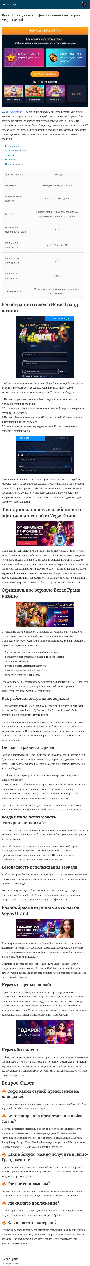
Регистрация (12, 146)
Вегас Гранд (9, 4)
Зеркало (9, 155)
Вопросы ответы (14, 164)
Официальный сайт (15, 150)
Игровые (10, 159)
